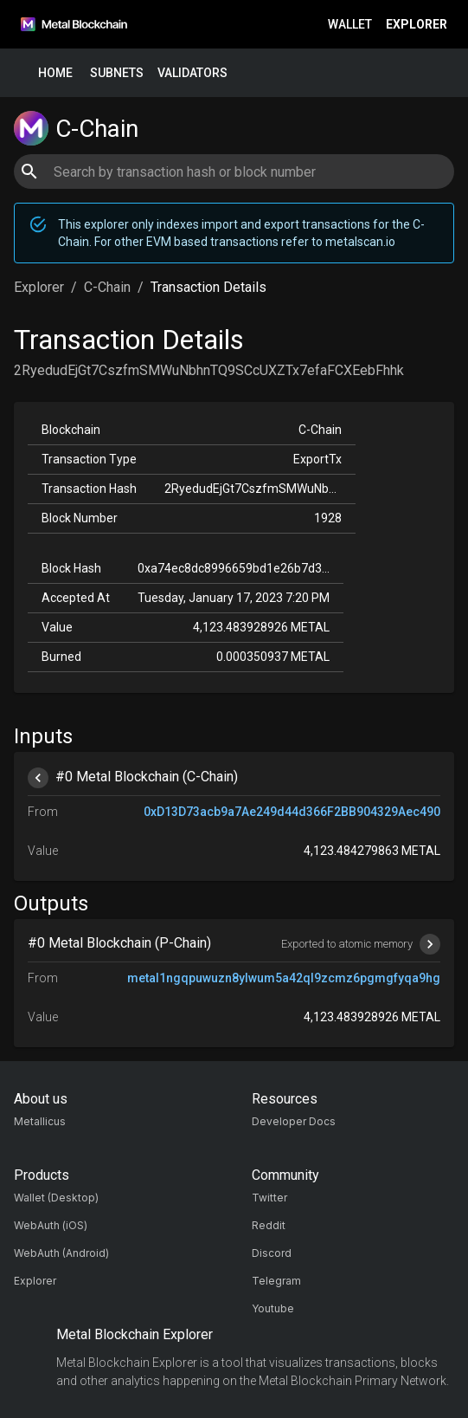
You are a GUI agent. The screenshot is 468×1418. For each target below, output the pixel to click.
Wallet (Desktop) (56, 1197)
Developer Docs (294, 1121)
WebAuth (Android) (61, 1252)
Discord (272, 1252)
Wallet (350, 25)
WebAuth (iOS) (50, 1225)
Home (55, 73)
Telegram (276, 1280)
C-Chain (107, 287)
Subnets (117, 73)
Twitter (269, 1197)
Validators (192, 73)
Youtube (273, 1308)
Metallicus (40, 1121)
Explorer (416, 25)
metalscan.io (360, 242)
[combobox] (233, 171)
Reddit (268, 1225)
